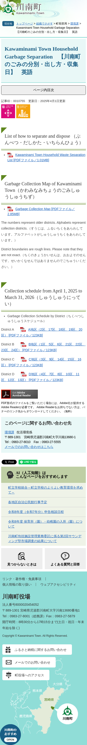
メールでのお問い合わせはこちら (29, 447)
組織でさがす (44, 23)
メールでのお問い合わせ (32, 662)
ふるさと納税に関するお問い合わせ (41, 650)
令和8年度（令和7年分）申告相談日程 (36, 512)
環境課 (74, 23)
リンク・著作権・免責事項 (21, 579)
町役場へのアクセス (29, 675)
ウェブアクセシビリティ (58, 584)
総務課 (38, 616)
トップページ (24, 23)
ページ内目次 (43, 90)
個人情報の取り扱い (17, 584)
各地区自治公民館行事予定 (27, 502)
